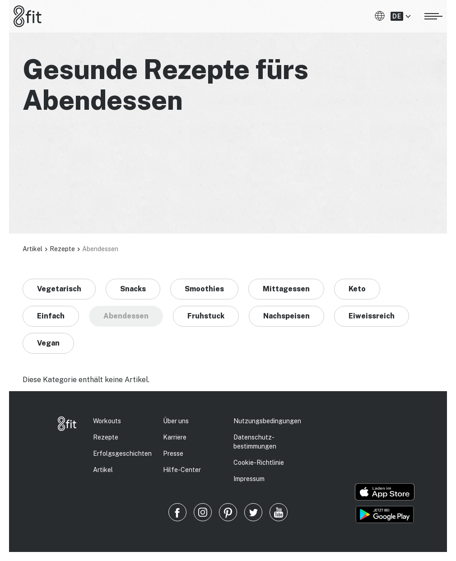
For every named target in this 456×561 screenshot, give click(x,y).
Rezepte (62, 248)
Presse (173, 453)
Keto (357, 289)
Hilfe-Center (182, 469)
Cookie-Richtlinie (258, 462)
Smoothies (204, 289)
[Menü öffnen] (433, 15)
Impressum (249, 478)
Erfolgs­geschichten (122, 453)
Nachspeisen (286, 316)
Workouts (107, 421)
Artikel (32, 248)
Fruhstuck (205, 316)
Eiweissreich (372, 316)
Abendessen (126, 316)
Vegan (48, 343)
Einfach (51, 316)
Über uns (176, 421)
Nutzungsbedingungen (267, 421)
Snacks (133, 289)
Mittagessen (286, 289)
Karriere (174, 437)
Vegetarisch (59, 289)
